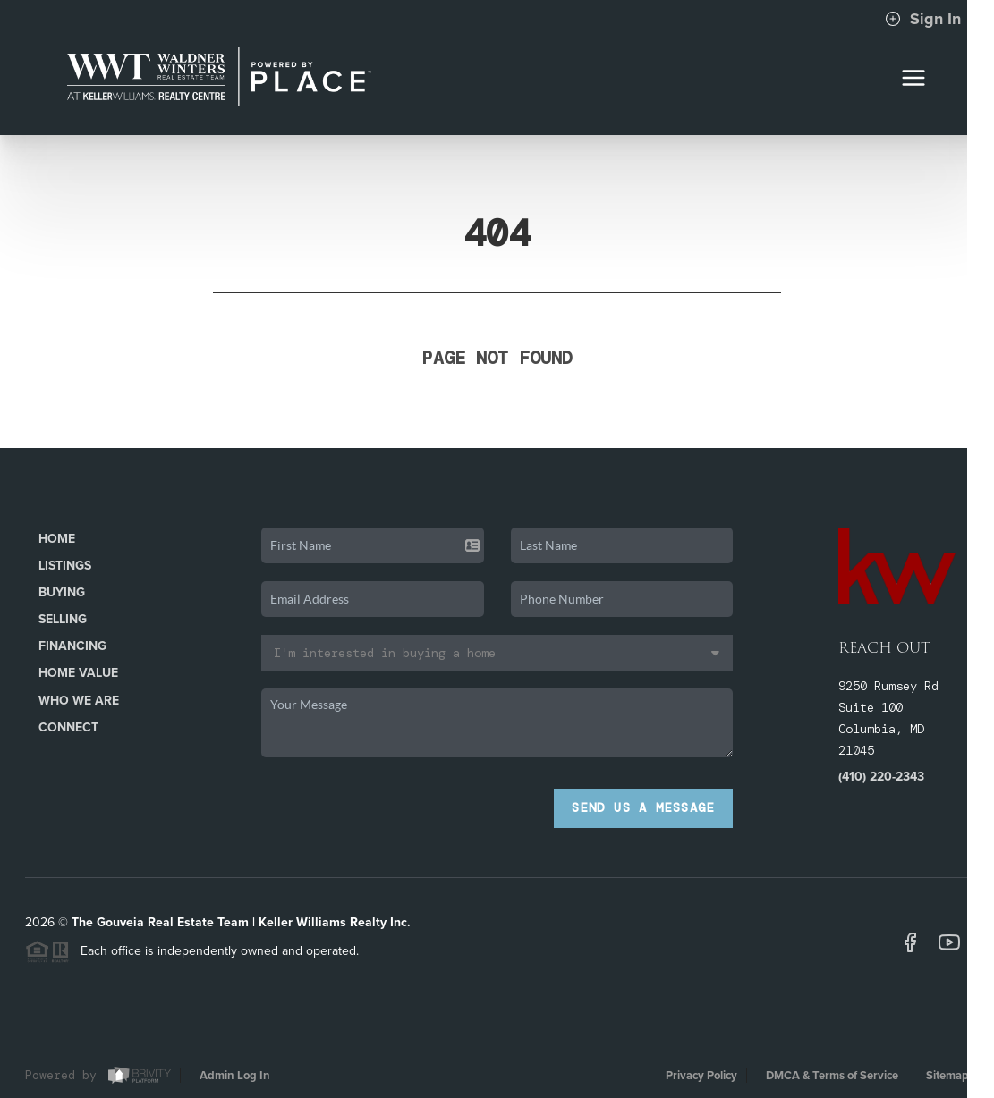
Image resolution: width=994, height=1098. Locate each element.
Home (56, 538)
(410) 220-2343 (881, 776)
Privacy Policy (701, 1075)
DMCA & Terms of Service (832, 1075)
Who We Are (78, 700)
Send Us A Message (643, 807)
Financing (72, 646)
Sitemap (947, 1075)
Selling (62, 619)
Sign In (923, 19)
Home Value (78, 672)
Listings (64, 565)
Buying (61, 592)
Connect (68, 727)
